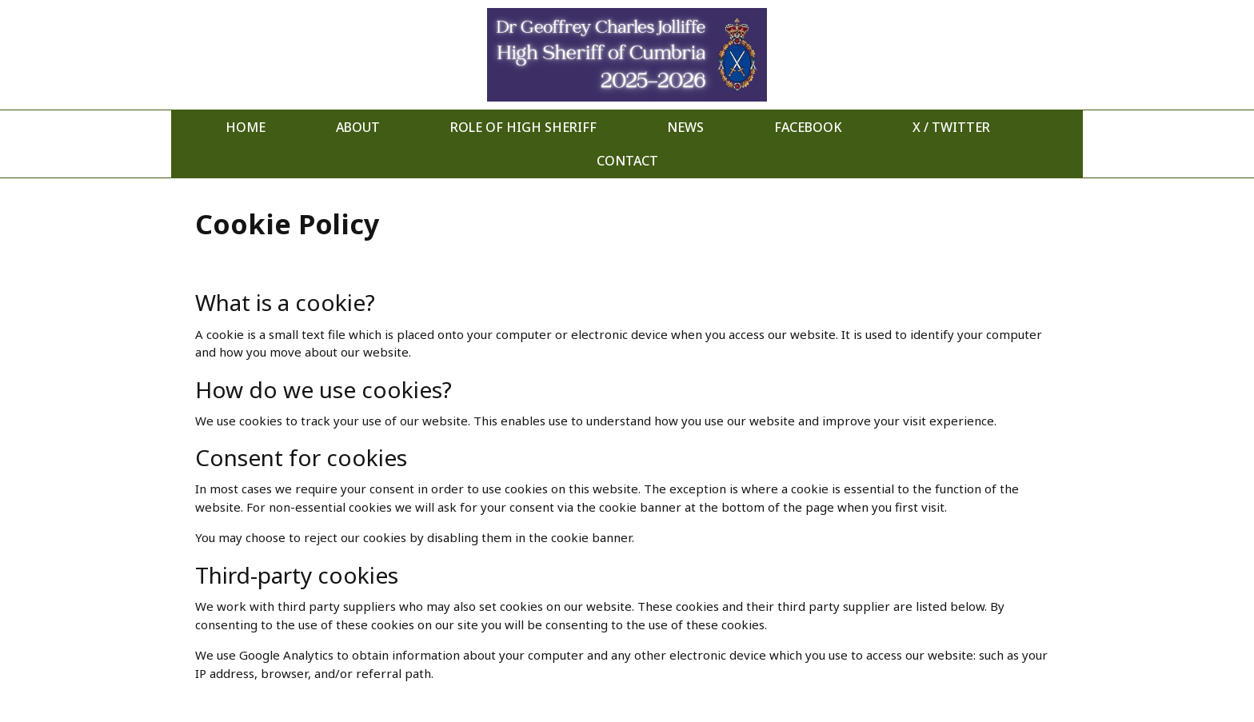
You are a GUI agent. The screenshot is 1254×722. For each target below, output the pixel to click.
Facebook (808, 127)
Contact (627, 161)
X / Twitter (951, 127)
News (685, 127)
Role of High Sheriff (523, 127)
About (358, 127)
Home (246, 127)
